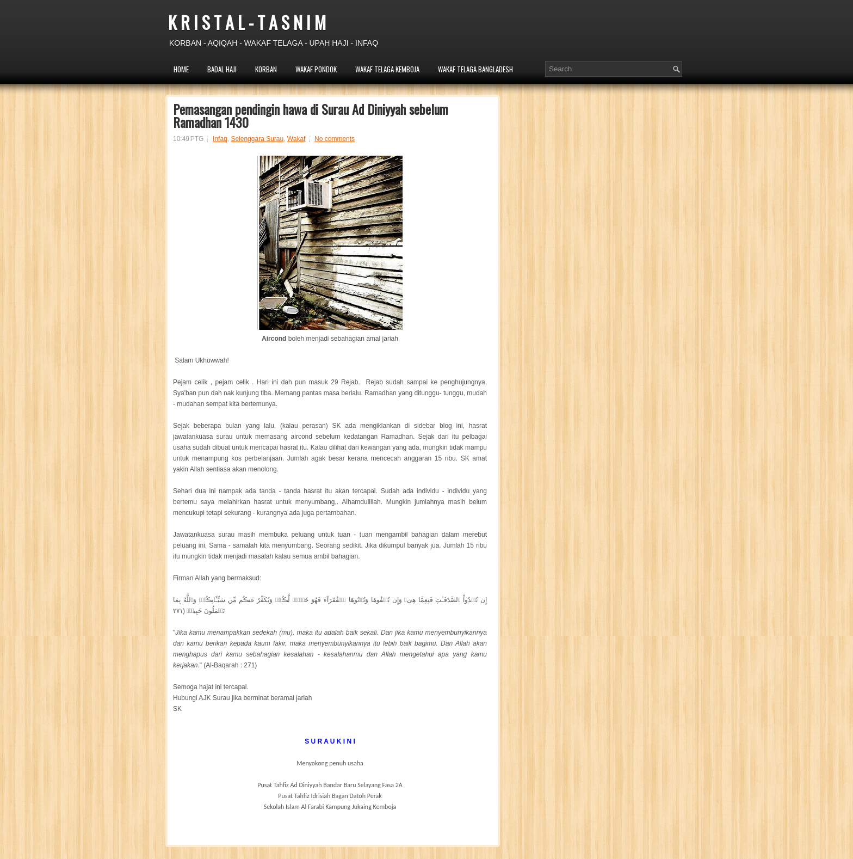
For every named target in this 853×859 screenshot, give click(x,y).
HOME (181, 69)
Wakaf (296, 139)
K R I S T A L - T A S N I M (247, 22)
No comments (334, 139)
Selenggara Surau (257, 139)
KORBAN (266, 69)
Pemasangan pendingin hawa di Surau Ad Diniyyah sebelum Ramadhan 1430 (310, 115)
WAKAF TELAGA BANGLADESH (475, 69)
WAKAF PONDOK (316, 69)
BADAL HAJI (222, 69)
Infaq (220, 139)
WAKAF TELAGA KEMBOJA (387, 69)
